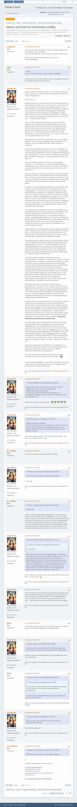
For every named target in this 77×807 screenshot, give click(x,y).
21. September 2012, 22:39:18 (32, 467)
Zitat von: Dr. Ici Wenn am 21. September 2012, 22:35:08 (43, 471)
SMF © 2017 (13, 804)
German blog (54, 12)
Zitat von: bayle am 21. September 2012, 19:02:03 (41, 419)
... (28, 41)
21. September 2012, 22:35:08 (32, 450)
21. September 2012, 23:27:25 (32, 639)
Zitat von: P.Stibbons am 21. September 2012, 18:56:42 (43, 383)
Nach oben (9, 785)
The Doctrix (11, 88)
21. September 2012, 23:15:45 (32, 589)
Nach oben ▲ (69, 804)
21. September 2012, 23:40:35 (32, 746)
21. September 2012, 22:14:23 (32, 88)
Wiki (49, 12)
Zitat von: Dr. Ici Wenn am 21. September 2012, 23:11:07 (43, 540)
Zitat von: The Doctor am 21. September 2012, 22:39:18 (43, 505)
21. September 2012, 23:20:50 (32, 623)
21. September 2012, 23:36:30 (32, 712)
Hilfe (55, 804)
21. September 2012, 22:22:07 (32, 378)
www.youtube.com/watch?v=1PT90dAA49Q (38, 779)
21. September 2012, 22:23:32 (32, 415)
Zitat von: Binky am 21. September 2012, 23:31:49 (41, 716)
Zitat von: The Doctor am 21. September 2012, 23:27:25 (43, 677)
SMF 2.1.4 (6, 804)
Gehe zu (44, 793)
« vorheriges (58, 36)
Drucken (68, 41)
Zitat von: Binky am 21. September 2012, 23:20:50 (41, 644)
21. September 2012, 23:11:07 (32, 501)
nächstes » (67, 36)
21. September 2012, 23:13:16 (32, 535)
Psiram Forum (12, 7)
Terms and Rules (61, 804)
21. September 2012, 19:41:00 (32, 46)
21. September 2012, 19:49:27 (32, 67)
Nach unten (9, 41)
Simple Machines (21, 804)
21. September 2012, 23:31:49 (32, 673)
